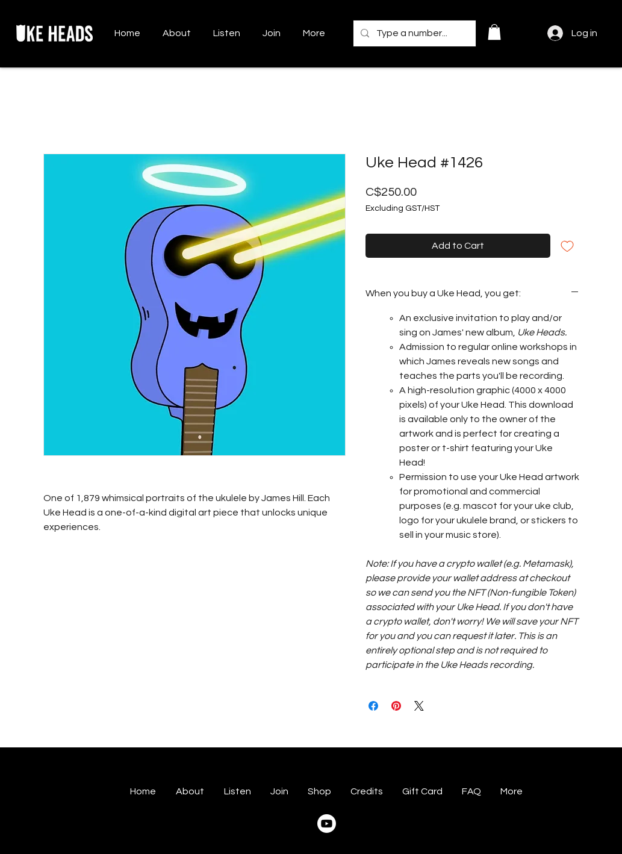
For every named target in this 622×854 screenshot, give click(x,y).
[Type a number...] (413, 33)
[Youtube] (326, 823)
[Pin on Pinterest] (396, 706)
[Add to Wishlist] (567, 246)
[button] (494, 32)
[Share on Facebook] (373, 706)
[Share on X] (419, 706)
